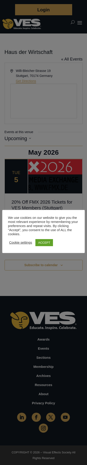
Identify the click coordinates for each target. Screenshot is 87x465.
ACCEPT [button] (44, 242)
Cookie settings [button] (20, 242)
